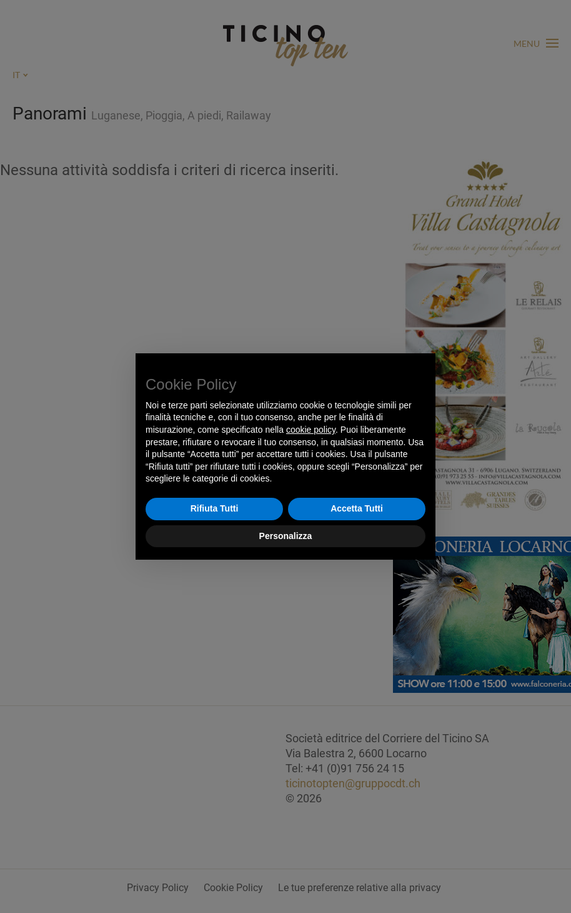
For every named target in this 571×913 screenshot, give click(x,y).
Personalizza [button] (285, 536)
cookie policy (310, 430)
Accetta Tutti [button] (356, 508)
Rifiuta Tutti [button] (215, 508)
